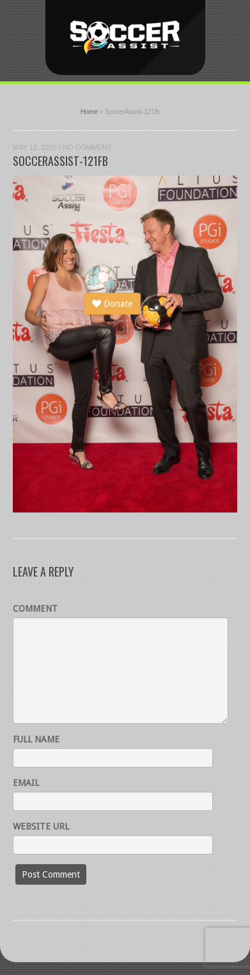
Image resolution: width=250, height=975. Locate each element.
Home (89, 111)
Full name (36, 739)
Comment (35, 608)
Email (26, 783)
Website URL (41, 826)
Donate (112, 304)
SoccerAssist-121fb (60, 160)
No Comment (87, 147)
